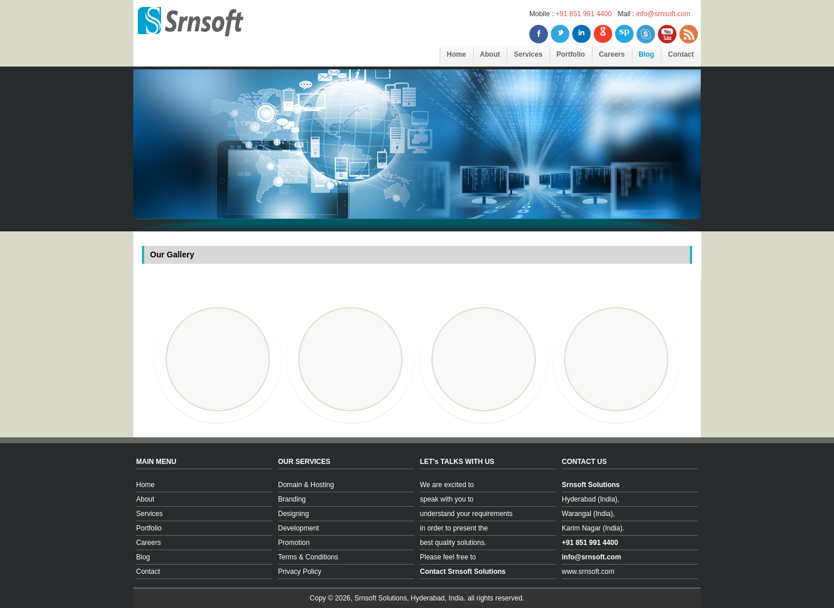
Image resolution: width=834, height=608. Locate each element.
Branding (292, 499)
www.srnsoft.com (588, 572)
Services (528, 54)
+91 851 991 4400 (583, 14)
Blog (646, 54)
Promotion (294, 543)
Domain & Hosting (306, 485)
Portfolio (571, 54)
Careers (612, 54)
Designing (293, 514)
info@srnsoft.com (663, 14)
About (490, 54)
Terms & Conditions (308, 557)
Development (298, 528)
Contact (681, 54)
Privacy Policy (299, 572)
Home (456, 54)
